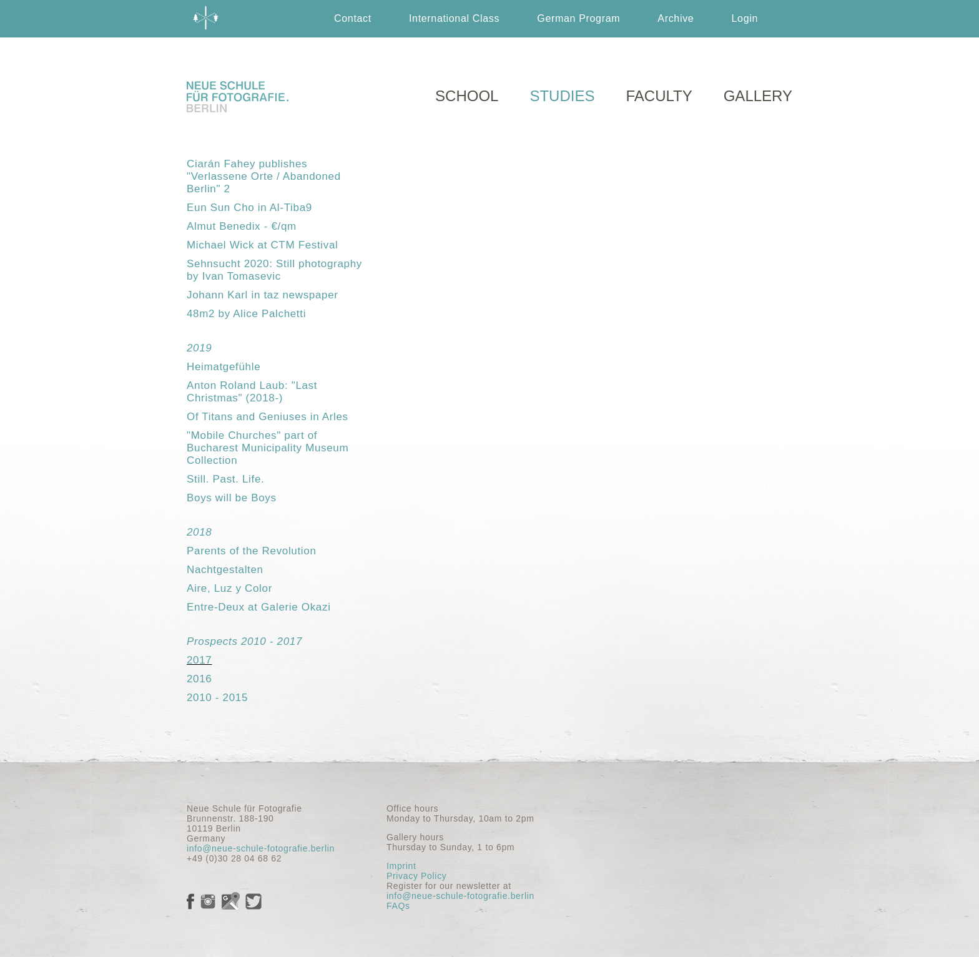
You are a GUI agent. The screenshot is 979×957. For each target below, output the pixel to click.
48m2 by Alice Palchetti (246, 314)
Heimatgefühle (223, 367)
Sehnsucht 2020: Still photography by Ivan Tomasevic (274, 270)
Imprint (401, 866)
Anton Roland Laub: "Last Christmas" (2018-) (252, 392)
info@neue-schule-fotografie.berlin (261, 848)
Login (745, 18)
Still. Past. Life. (225, 479)
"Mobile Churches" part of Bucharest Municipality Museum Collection (267, 447)
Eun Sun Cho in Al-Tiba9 (249, 207)
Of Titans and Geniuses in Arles (267, 417)
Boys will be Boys (232, 498)
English (592, 56)
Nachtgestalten (225, 570)
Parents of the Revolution (252, 551)
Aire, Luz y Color (229, 588)
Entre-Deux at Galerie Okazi (259, 607)
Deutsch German (688, 56)
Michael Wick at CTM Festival (262, 245)
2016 (199, 679)
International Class (454, 18)
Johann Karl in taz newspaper (262, 295)
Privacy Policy (416, 876)
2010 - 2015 (217, 698)
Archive (675, 18)
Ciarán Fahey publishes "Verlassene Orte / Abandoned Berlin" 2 (264, 176)
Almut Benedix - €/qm (242, 226)
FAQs (398, 906)
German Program (578, 18)
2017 (199, 660)
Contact (352, 18)
